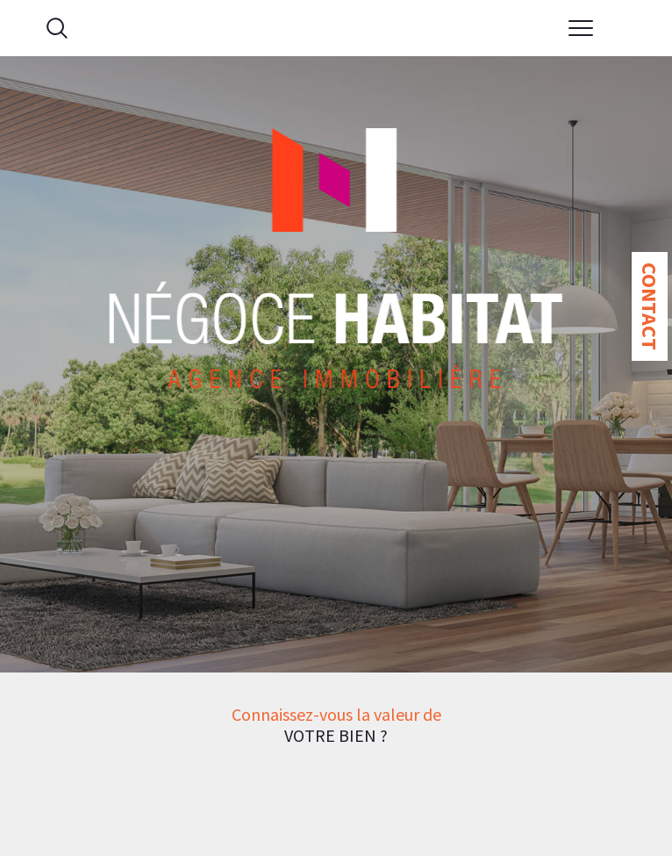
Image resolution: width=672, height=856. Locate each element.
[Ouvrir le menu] (580, 28)
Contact (649, 306)
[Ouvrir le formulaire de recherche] (57, 28)
